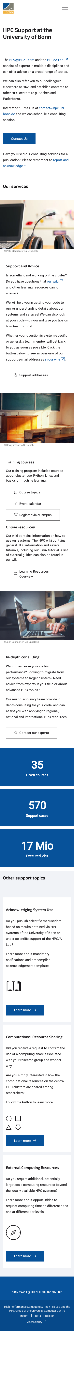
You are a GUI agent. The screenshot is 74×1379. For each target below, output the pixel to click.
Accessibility (37, 1322)
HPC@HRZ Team (21, 60)
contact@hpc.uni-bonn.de (37, 1292)
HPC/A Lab (58, 60)
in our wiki (55, 359)
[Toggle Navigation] (65, 8)
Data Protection (44, 1315)
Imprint (24, 1315)
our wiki (55, 281)
